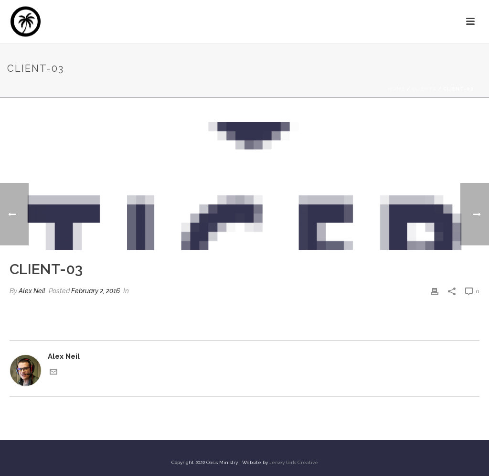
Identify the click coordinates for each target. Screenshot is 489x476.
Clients (424, 88)
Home (396, 88)
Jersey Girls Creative (293, 462)
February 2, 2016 (95, 291)
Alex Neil (32, 291)
